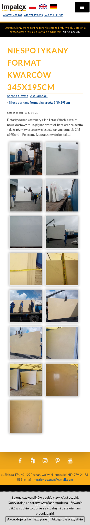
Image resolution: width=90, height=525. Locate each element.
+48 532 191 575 (53, 15)
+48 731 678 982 (12, 15)
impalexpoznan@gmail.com (53, 479)
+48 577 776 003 (33, 15)
